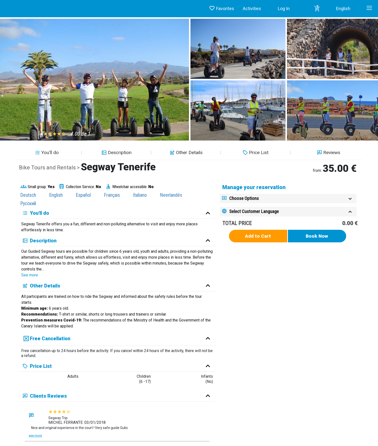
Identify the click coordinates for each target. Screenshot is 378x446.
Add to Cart (258, 236)
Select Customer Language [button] (254, 211)
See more (29, 275)
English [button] (343, 8)
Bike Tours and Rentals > (50, 167)
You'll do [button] (46, 152)
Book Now (317, 236)
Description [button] (116, 152)
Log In (284, 8)
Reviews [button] (328, 152)
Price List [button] (255, 152)
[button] (317, 8)
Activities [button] (252, 8)
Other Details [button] (186, 152)
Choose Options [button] (244, 198)
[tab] (288, 198)
